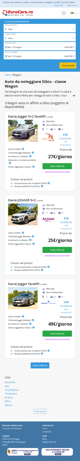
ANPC (5, 444)
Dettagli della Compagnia (14, 441)
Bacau (8, 405)
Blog (44, 438)
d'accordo (58, 5)
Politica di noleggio (11, 438)
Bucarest (10, 382)
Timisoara (11, 393)
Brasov (9, 397)
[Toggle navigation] (63, 13)
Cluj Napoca (12, 390)
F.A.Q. (45, 428)
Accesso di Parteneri (12, 428)
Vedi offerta (57, 166)
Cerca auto (68, 65)
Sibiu (8, 75)
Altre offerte (40, 365)
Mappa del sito (49, 441)
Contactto (46, 431)
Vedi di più (40, 411)
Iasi (7, 386)
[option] (9, 29)
